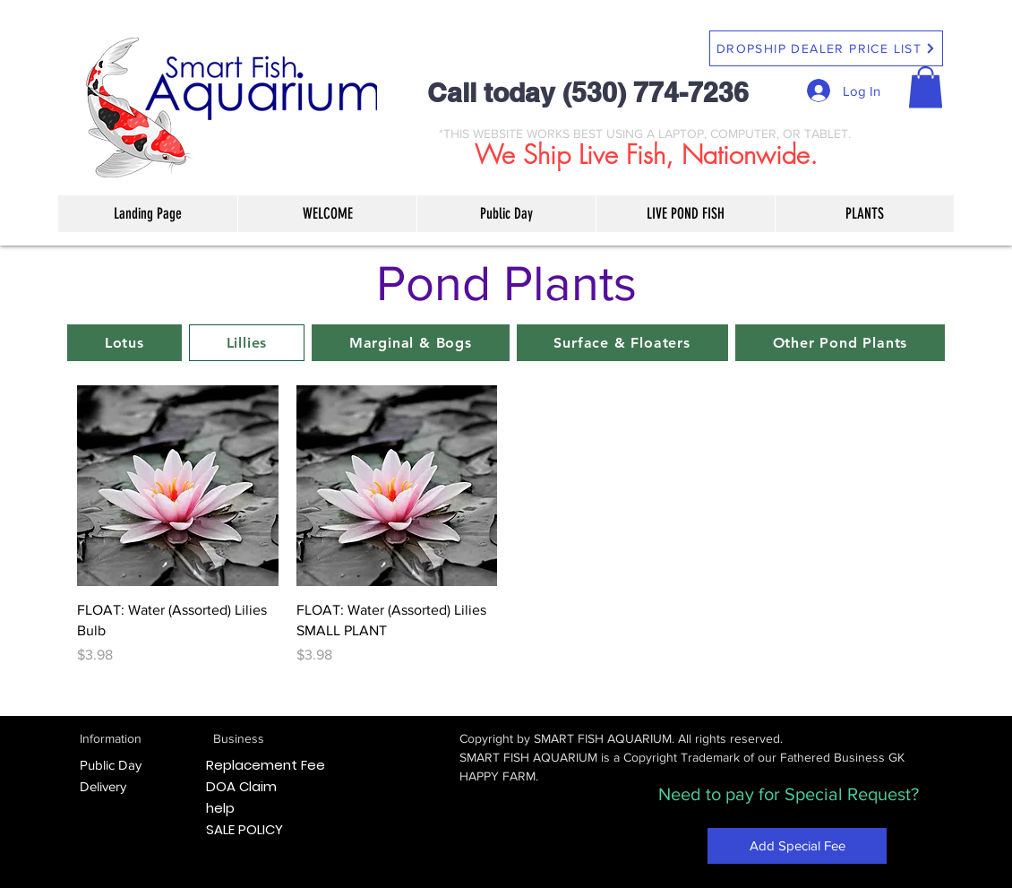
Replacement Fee (265, 764)
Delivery (103, 786)
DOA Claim (241, 786)
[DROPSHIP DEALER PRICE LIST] (826, 48)
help (220, 807)
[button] (925, 87)
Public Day (111, 764)
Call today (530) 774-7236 (588, 92)
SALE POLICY (244, 829)
